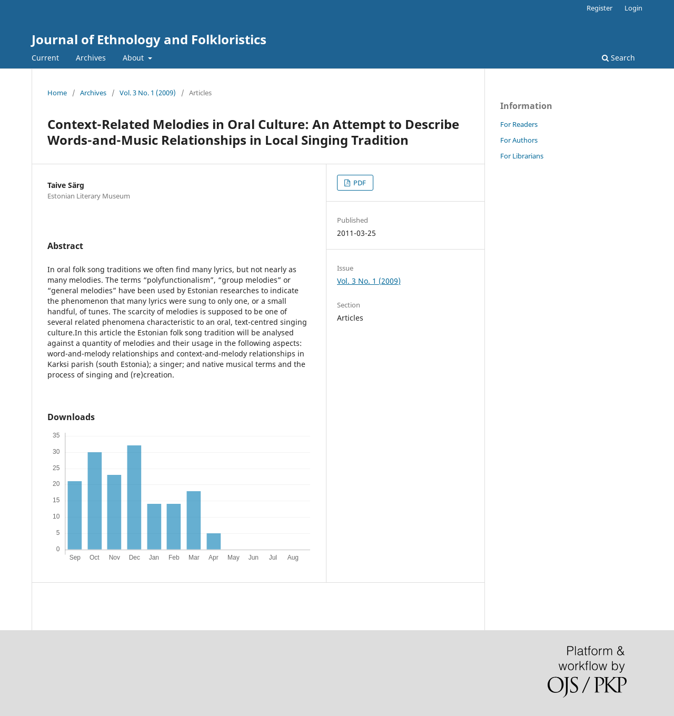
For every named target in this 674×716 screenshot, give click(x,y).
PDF (359, 182)
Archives (91, 58)
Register (599, 8)
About (134, 58)
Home (57, 92)
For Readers (519, 124)
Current (45, 58)
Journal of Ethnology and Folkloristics (149, 39)
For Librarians (521, 156)
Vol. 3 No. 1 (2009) (148, 92)
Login (633, 8)
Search (618, 58)
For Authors (519, 140)
